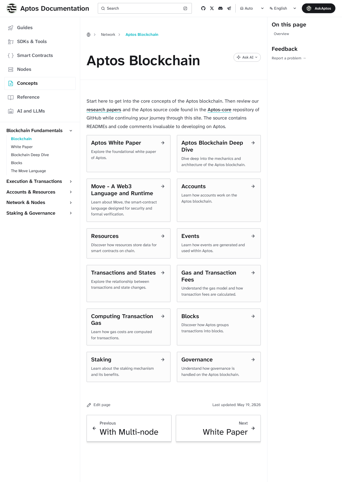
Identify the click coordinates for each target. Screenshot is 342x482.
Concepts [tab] (22, 83)
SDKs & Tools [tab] (27, 41)
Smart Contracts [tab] (30, 55)
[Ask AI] (247, 57)
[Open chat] (319, 8)
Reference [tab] (23, 97)
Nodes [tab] (19, 69)
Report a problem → (289, 58)
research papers (104, 109)
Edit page (98, 404)
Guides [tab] (20, 27)
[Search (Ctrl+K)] (145, 8)
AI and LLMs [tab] (26, 111)
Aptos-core (219, 109)
